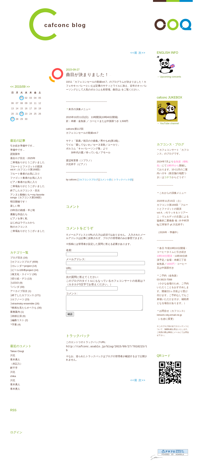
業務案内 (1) (17, 311)
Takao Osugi (17, 351)
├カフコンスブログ (88, 179)
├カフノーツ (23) (19, 299)
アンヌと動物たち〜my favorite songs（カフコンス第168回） (27, 196)
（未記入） (16, 363)
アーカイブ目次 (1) (20, 291)
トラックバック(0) (123, 179)
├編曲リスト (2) (19, 320)
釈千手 (14, 367)
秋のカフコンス (18, 226)
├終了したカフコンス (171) (25, 295)
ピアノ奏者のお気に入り (23, 182)
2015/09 (20, 86)
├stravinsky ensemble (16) (24, 303)
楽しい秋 (15, 205)
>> (28, 86)
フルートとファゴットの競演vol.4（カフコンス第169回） (26, 168)
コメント (73, 207)
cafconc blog (65, 25)
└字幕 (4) (15, 324)
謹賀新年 (15, 154)
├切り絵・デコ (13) (21, 278)
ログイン (16, 432)
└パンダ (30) (17, 286)
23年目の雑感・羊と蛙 (22, 210)
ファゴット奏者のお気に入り (26, 177)
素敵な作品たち (18, 214)
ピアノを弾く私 (18, 218)
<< (12, 86)
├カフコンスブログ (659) (24, 261)
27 (12, 118)
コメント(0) (106, 179)
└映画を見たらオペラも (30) (26, 307)
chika (13, 376)
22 (21, 113)
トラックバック (78, 338)
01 (21, 97)
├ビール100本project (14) (24, 270)
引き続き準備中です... (22, 145)
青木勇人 (15, 359)
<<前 (134, 52)
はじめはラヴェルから (22, 222)
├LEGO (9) (16, 282)
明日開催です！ (18, 201)
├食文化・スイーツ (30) (23, 274)
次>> (141, 52)
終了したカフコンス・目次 (25, 190)
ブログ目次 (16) (19, 257)
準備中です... (17, 149)
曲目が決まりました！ (87, 74)
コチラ (168, 177)
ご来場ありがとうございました (27, 162)
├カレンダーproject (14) (23, 265)
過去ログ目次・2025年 (22, 158)
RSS (13, 410)
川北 (12, 355)
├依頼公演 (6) (18, 316)
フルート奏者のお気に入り (25, 173)
